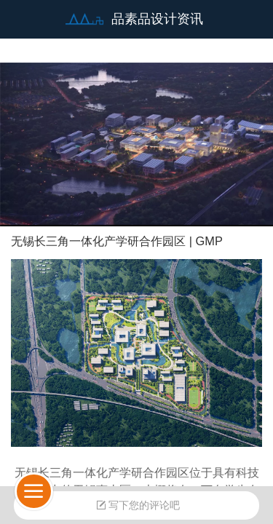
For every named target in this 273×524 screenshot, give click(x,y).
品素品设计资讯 (157, 19)
